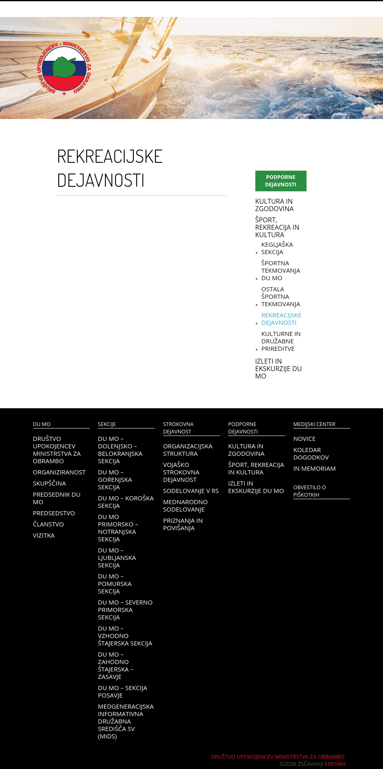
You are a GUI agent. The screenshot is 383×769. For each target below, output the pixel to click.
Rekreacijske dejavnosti (282, 318)
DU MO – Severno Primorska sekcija (125, 609)
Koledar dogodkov (311, 453)
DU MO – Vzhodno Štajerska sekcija (125, 635)
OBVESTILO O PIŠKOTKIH (309, 491)
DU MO (42, 424)
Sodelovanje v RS (191, 490)
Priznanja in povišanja (183, 524)
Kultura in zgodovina (274, 205)
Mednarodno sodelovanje (185, 505)
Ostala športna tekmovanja (281, 296)
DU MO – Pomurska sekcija (114, 583)
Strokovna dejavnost (178, 428)
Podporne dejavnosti (280, 181)
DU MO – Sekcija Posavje (122, 691)
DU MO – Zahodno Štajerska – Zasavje (115, 665)
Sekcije (107, 424)
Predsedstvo (54, 513)
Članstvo (48, 524)
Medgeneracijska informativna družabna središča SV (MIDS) (126, 721)
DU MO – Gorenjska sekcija (115, 479)
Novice (304, 438)
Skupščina (49, 483)
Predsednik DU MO (57, 497)
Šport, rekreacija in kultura (277, 227)
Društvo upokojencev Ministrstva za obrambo (57, 449)
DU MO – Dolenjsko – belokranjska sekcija (120, 449)
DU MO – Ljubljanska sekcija (117, 557)
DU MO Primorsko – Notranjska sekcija (118, 528)
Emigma (335, 763)
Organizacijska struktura (187, 449)
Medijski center (314, 424)
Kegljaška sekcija (277, 247)
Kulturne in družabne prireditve (281, 341)
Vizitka (44, 535)
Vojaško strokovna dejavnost (181, 472)
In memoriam (314, 468)
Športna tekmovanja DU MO (281, 270)
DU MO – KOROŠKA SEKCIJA (126, 501)
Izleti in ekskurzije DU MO (278, 368)
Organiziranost (59, 472)
